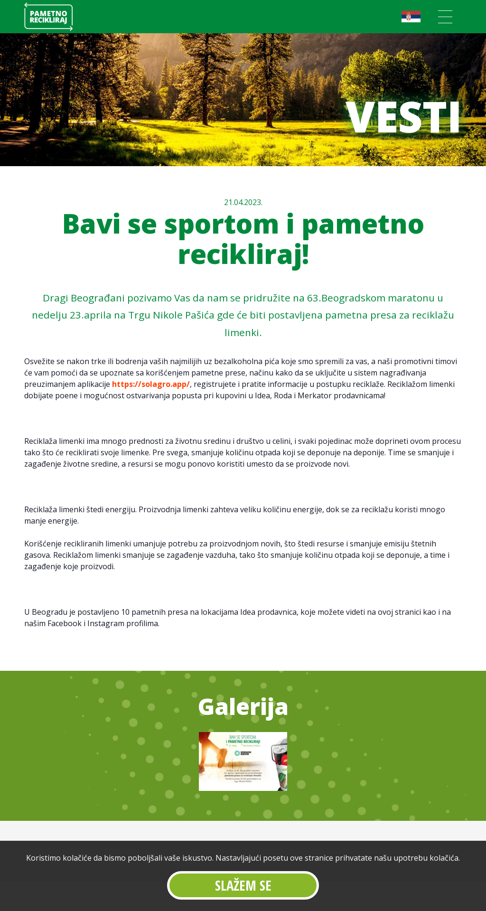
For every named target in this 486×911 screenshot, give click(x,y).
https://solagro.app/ (151, 384)
